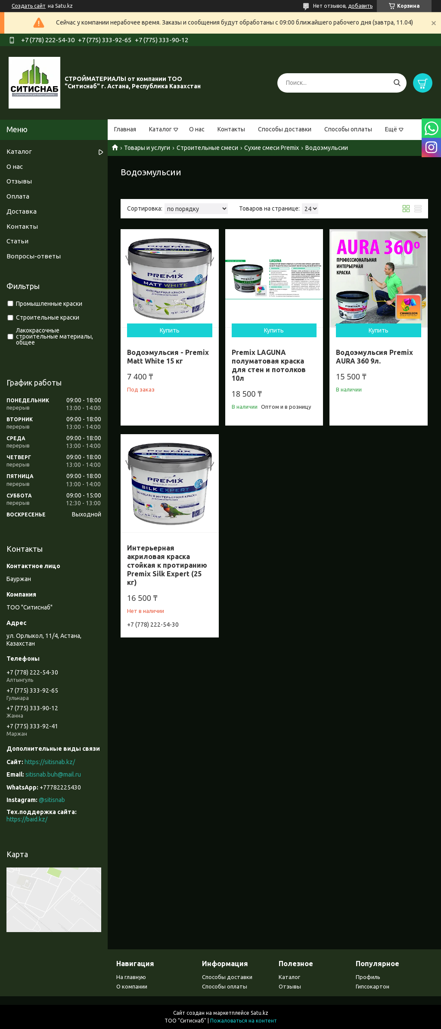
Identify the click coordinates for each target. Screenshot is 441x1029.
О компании (131, 986)
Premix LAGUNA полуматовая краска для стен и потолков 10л (269, 365)
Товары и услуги (147, 147)
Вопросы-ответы (33, 256)
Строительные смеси (207, 147)
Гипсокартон (372, 986)
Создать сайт (29, 6)
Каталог (160, 129)
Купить (170, 330)
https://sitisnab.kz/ (50, 762)
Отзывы (19, 181)
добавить (360, 6)
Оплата (17, 196)
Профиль (368, 977)
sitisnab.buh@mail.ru (53, 774)
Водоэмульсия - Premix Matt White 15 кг (168, 356)
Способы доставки (284, 129)
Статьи (17, 241)
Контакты (231, 129)
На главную (131, 977)
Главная (125, 129)
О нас (197, 129)
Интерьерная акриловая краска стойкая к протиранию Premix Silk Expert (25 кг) (167, 565)
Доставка (21, 211)
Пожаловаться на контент (243, 1020)
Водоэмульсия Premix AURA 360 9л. (374, 356)
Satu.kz (259, 1013)
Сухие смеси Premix (271, 147)
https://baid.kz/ (26, 819)
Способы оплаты (348, 129)
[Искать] (397, 83)
